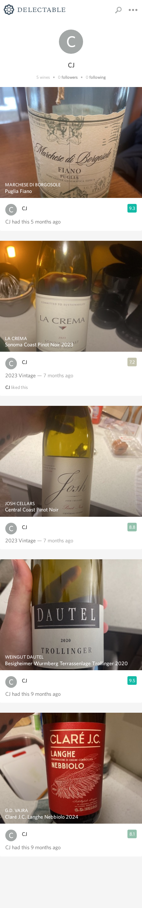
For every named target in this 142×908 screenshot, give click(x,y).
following (97, 77)
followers (70, 77)
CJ (24, 208)
